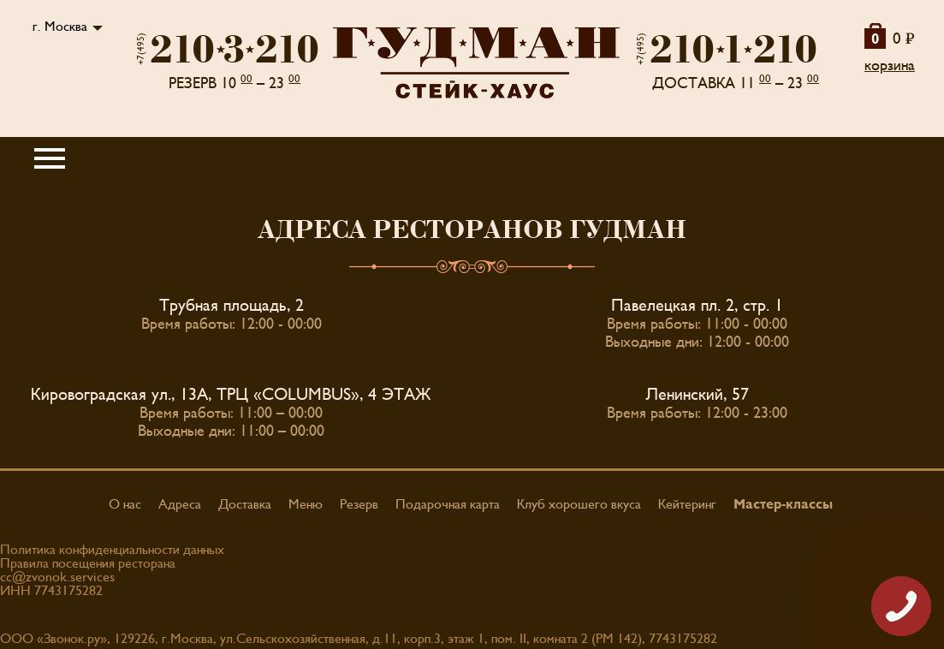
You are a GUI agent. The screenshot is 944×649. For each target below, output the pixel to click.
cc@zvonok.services (57, 577)
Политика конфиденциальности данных (112, 549)
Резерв (359, 504)
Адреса (179, 504)
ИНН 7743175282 (51, 590)
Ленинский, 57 (697, 394)
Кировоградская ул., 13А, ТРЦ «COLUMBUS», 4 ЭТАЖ (231, 394)
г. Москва (60, 26)
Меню (305, 504)
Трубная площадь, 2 (231, 305)
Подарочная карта (447, 504)
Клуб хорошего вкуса (579, 504)
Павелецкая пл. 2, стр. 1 (697, 305)
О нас (125, 504)
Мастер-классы (783, 504)
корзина (889, 65)
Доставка (244, 504)
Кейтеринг (687, 504)
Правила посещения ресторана (87, 563)
